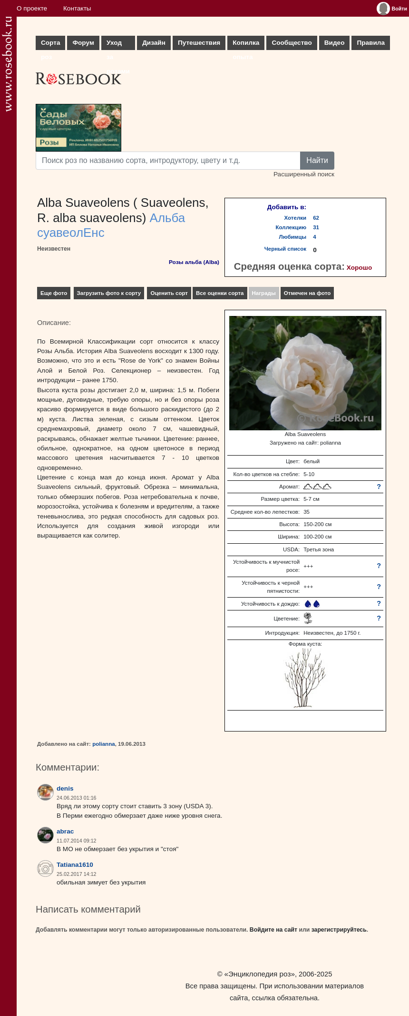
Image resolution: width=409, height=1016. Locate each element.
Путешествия (199, 42)
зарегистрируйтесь (339, 929)
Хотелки (295, 218)
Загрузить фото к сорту (109, 293)
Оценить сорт (169, 293)
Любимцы (293, 237)
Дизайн (154, 42)
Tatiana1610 (75, 864)
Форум (83, 42)
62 (316, 218)
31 (316, 227)
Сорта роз (50, 44)
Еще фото (53, 293)
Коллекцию (291, 227)
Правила (371, 42)
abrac (65, 831)
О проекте (32, 8)
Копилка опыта (246, 44)
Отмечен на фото (307, 293)
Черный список (285, 249)
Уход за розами (118, 44)
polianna (103, 744)
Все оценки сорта (219, 293)
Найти (317, 160)
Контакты (77, 8)
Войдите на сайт (273, 929)
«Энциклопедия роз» (259, 974)
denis (65, 788)
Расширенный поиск (303, 174)
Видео (334, 42)
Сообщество (292, 42)
